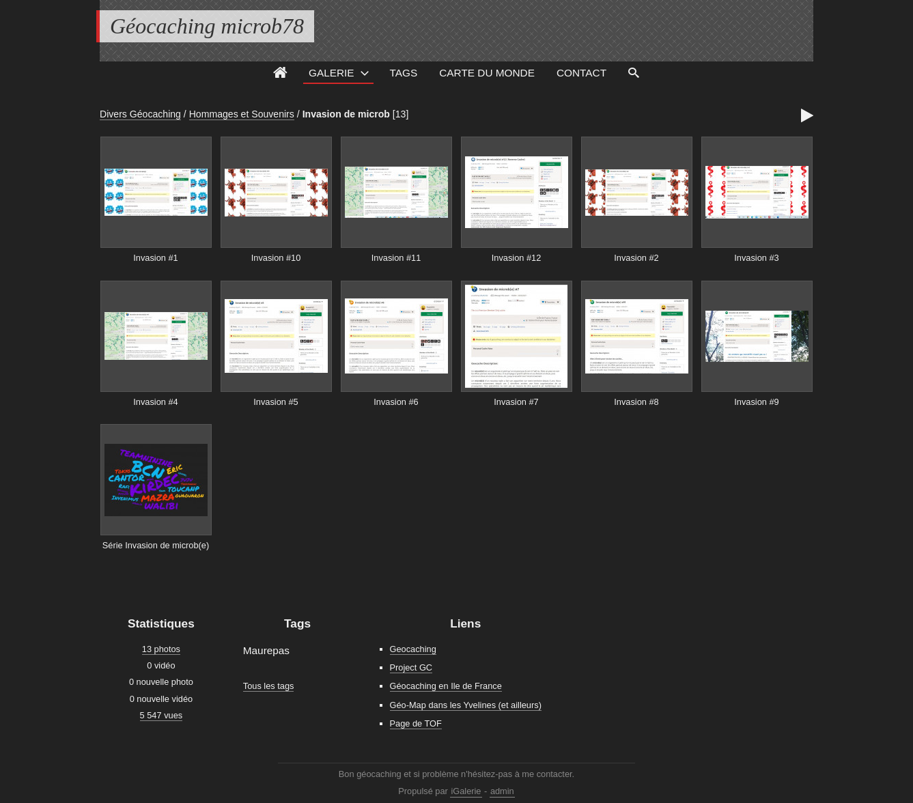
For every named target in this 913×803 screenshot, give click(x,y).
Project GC (411, 667)
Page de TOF (416, 723)
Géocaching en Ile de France (446, 686)
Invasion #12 (517, 258)
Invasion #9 (756, 402)
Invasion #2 (636, 258)
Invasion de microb (346, 114)
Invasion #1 (155, 258)
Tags (404, 73)
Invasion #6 (396, 402)
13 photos (161, 649)
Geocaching (413, 649)
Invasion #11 (396, 258)
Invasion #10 (276, 258)
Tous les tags (268, 686)
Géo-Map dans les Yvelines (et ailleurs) (466, 705)
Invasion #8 (636, 402)
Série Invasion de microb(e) (155, 545)
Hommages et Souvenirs (241, 114)
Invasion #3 (756, 258)
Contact (581, 73)
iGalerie (466, 791)
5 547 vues (161, 715)
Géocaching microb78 (207, 26)
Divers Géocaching (140, 114)
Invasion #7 (516, 402)
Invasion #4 (155, 402)
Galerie (331, 73)
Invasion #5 (275, 402)
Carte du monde (487, 73)
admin (502, 791)
